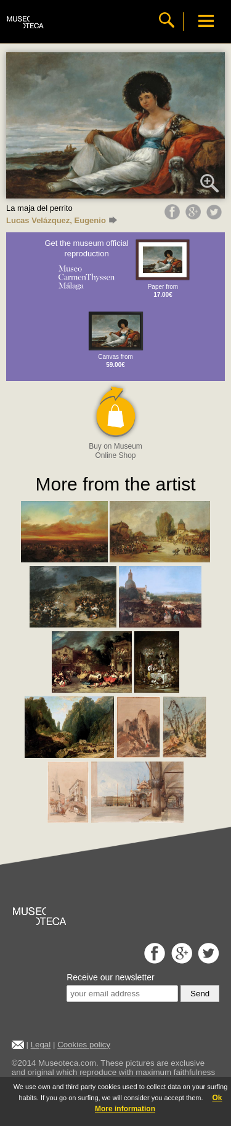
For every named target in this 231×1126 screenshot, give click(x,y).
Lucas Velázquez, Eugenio (61, 220)
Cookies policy (83, 1044)
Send (199, 993)
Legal (41, 1044)
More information (125, 1108)
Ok (217, 1097)
